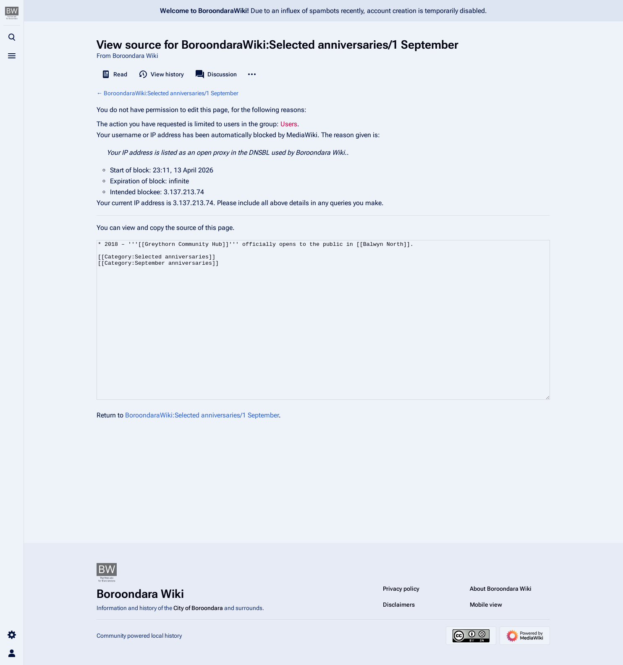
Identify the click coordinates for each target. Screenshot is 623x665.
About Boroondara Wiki (500, 588)
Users (288, 124)
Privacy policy (401, 588)
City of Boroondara (198, 608)
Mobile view (486, 604)
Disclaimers (399, 604)
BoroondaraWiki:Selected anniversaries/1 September (171, 93)
